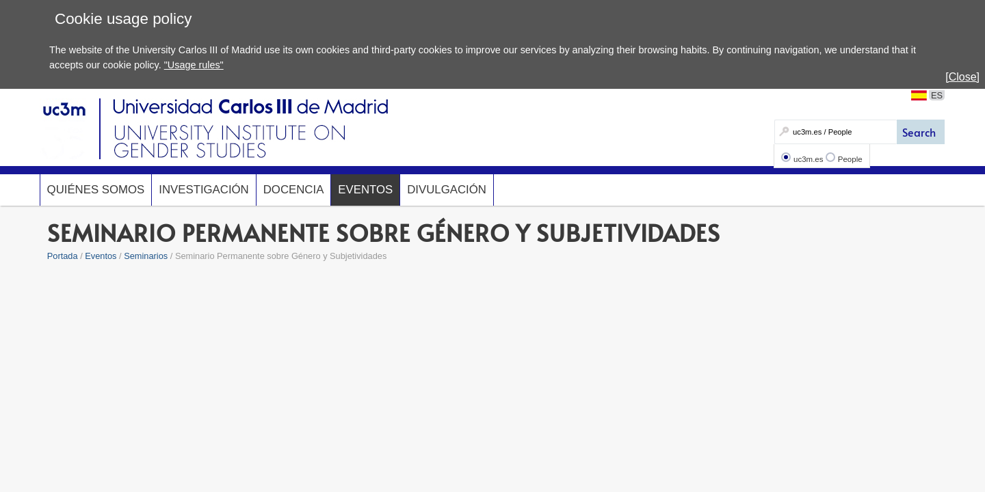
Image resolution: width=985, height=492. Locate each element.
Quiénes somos (96, 189)
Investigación (203, 189)
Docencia (293, 189)
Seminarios (146, 256)
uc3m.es (808, 159)
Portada (62, 256)
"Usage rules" (194, 64)
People (850, 159)
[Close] (962, 77)
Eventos (365, 189)
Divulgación (446, 189)
